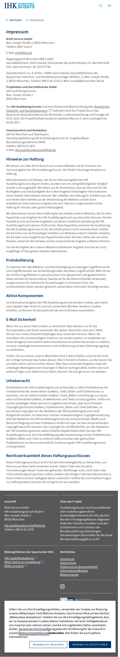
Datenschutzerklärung (33, 633)
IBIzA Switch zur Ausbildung (22, 562)
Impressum (67, 559)
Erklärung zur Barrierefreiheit (79, 567)
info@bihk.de (23, 53)
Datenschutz (68, 563)
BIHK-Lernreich (14, 566)
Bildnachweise (69, 575)
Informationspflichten (74, 571)
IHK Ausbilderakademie (19, 558)
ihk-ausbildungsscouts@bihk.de (35, 150)
